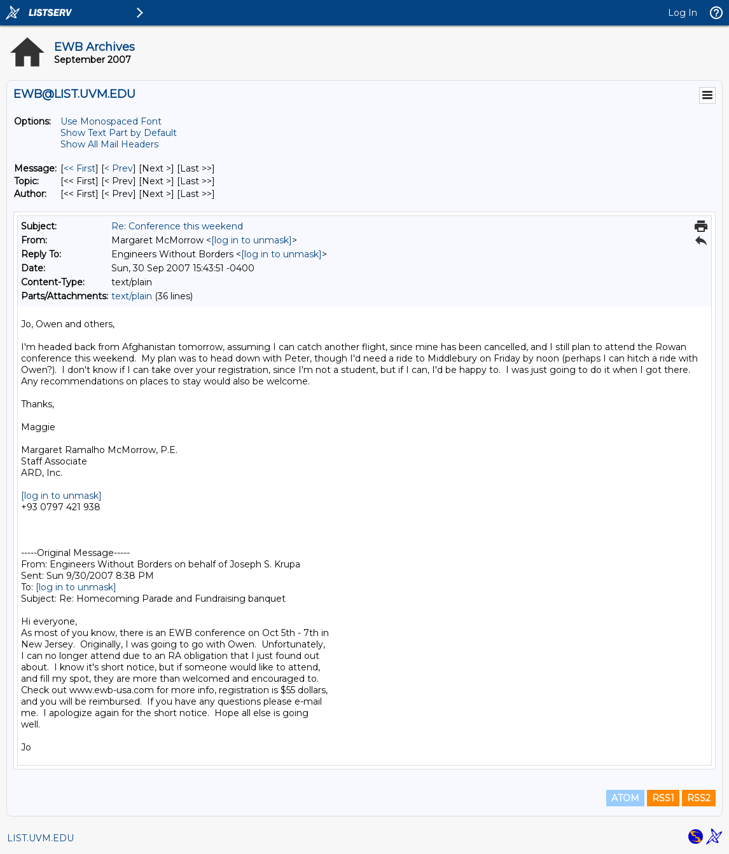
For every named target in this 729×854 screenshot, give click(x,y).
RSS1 (663, 798)
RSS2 (699, 798)
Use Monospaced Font (111, 121)
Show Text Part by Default (118, 133)
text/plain (131, 296)
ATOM (625, 798)
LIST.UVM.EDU (40, 838)
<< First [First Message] (79, 168)
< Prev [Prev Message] (118, 168)
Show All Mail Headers (109, 144)
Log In (682, 12)
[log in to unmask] (251, 240)
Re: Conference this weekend (177, 226)
